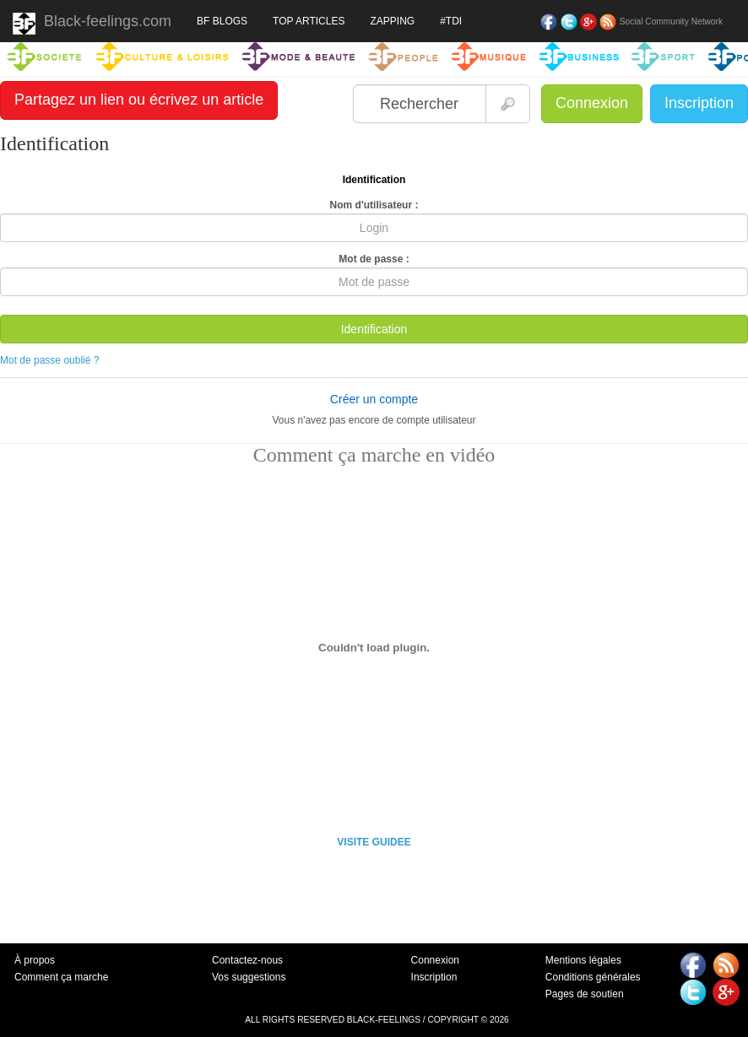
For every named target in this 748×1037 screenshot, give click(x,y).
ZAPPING (392, 21)
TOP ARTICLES (308, 21)
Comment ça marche (61, 977)
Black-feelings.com (92, 24)
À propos (34, 960)
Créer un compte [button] (374, 399)
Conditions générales (593, 977)
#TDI (451, 21)
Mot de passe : (374, 259)
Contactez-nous (247, 960)
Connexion (592, 103)
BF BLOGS (222, 21)
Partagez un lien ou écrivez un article (138, 99)
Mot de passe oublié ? (49, 360)
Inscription (699, 103)
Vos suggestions (248, 977)
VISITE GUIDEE (373, 842)
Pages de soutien (584, 994)
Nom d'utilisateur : (374, 205)
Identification (374, 329)
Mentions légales (583, 960)
